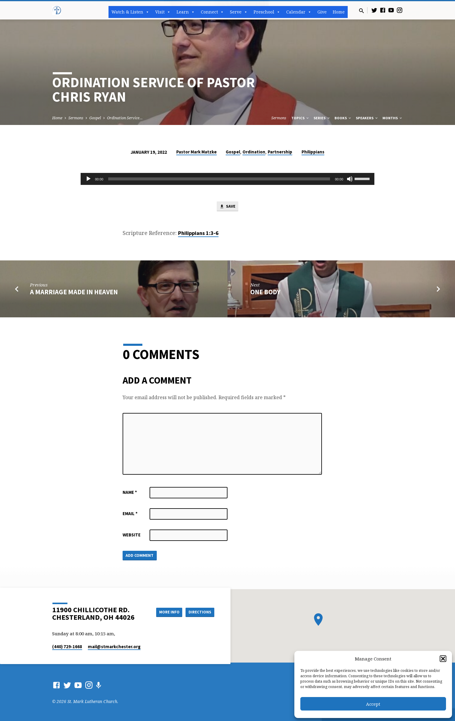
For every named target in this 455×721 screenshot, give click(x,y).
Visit (163, 12)
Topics (300, 118)
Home (339, 12)
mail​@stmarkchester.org (114, 646)
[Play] (88, 179)
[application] (227, 179)
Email (130, 514)
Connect (212, 12)
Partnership (280, 152)
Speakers (367, 118)
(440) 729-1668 (67, 646)
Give (322, 12)
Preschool (267, 12)
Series (322, 118)
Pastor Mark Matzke (196, 152)
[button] (443, 659)
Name (130, 493)
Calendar (298, 12)
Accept (373, 704)
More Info (165, 612)
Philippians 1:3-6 (198, 233)
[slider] (219, 178)
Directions (199, 612)
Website (132, 535)
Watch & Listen (130, 12)
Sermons (75, 117)
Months (392, 118)
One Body (265, 292)
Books (343, 118)
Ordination (253, 152)
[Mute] (350, 179)
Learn (186, 12)
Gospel (95, 117)
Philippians (313, 152)
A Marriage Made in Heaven (74, 292)
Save (227, 206)
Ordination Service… (125, 117)
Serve (239, 12)
